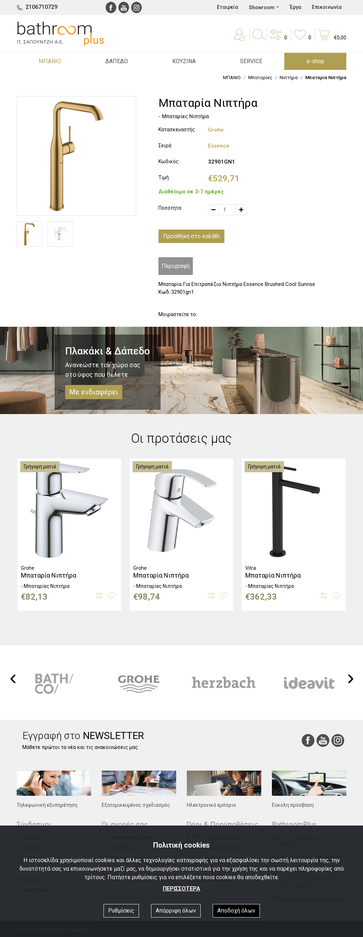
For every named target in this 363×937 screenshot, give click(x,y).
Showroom (262, 7)
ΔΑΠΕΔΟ (116, 61)
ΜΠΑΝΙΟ (232, 77)
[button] (278, 40)
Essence (218, 146)
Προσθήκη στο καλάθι (191, 236)
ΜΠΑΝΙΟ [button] (50, 61)
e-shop (315, 61)
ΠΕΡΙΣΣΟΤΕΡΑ (181, 888)
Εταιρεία (227, 7)
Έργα (295, 7)
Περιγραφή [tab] (176, 266)
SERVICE (251, 61)
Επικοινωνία (327, 7)
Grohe (216, 130)
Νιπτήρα (289, 77)
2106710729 (41, 7)
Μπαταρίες (260, 77)
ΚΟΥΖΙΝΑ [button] (184, 61)
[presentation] (13, 677)
